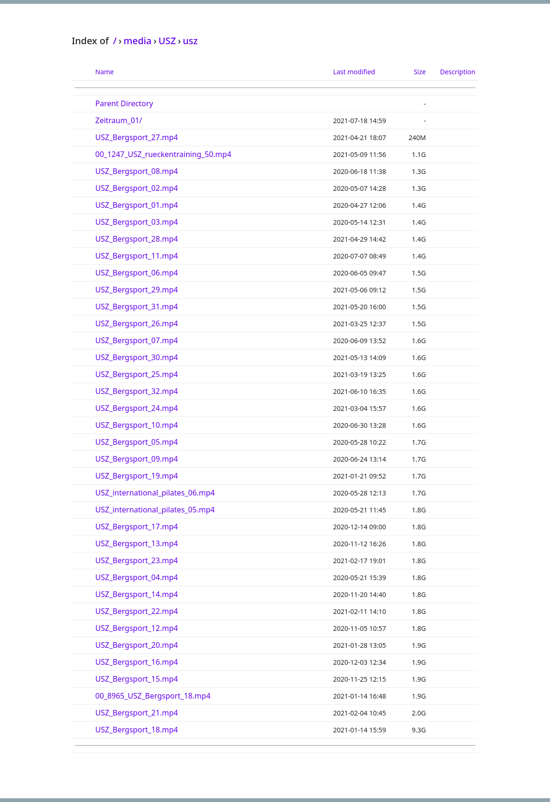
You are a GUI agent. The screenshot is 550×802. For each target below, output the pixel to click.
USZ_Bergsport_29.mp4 (137, 289)
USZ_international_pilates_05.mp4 (155, 509)
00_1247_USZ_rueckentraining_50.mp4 (163, 154)
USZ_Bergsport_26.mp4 (137, 323)
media (137, 40)
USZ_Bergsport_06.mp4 (137, 272)
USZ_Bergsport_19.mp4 (137, 476)
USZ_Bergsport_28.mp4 (137, 239)
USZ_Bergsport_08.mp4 (137, 171)
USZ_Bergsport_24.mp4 (137, 408)
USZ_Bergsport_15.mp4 (137, 679)
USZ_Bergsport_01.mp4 (137, 205)
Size (420, 71)
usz (190, 40)
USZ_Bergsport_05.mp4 (137, 442)
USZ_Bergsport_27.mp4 (137, 137)
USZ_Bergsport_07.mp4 (137, 340)
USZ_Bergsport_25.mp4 (137, 374)
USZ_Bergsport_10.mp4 (137, 425)
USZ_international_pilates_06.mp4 (155, 492)
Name (105, 71)
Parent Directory (124, 103)
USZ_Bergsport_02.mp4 (137, 188)
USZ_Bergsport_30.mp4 (137, 357)
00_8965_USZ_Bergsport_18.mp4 (153, 696)
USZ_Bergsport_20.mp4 (137, 645)
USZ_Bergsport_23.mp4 (137, 560)
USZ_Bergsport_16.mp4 (137, 662)
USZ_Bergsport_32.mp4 (137, 391)
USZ (167, 40)
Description (457, 71)
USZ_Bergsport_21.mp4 (137, 713)
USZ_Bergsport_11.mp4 (137, 256)
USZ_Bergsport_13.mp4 (137, 543)
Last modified (354, 71)
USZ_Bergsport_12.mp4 (137, 628)
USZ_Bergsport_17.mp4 (137, 526)
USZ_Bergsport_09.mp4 (137, 459)
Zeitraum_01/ (119, 120)
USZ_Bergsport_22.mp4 (137, 611)
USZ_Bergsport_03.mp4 (137, 222)
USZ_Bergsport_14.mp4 (137, 594)
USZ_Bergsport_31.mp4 (137, 306)
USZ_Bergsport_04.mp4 (137, 577)
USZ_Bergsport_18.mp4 (137, 729)
